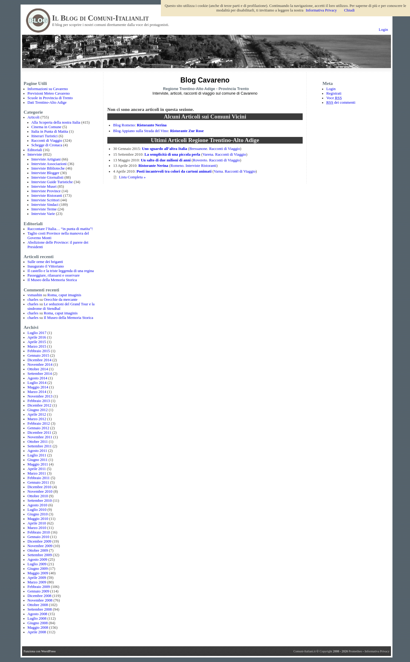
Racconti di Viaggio (46, 140)
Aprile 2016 (37, 337)
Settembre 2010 (40, 500)
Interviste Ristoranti (46, 195)
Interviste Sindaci (45, 205)
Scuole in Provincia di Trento (50, 98)
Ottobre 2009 (38, 550)
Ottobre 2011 (38, 442)
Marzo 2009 (37, 582)
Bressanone (198, 149)
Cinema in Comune (46, 127)
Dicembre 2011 (39, 432)
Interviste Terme (44, 209)
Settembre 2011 (40, 446)
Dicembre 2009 (39, 541)
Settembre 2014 (40, 374)
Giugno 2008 (38, 623)
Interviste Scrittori (45, 200)
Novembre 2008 (40, 600)
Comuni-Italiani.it (304, 651)
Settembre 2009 (40, 555)
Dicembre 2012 (39, 405)
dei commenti (340, 102)
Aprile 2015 (37, 342)
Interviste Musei (44, 186)
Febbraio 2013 (39, 401)
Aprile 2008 (37, 632)
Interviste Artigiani (46, 159)
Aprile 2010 (37, 523)
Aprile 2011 (37, 469)
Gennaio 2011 (38, 482)
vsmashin (35, 295)
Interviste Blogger (45, 173)
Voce (334, 98)
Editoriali (35, 150)
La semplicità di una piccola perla (172, 154)
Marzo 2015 (37, 346)
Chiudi (349, 10)
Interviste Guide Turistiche (52, 182)
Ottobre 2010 (38, 496)
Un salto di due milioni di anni (166, 160)
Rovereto (200, 160)
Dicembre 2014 (39, 360)
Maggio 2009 (38, 573)
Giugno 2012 (38, 410)
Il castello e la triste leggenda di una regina (61, 271)
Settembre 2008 (40, 609)
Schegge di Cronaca (46, 145)
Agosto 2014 (37, 378)
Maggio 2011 (38, 464)
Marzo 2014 (37, 392)
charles (33, 299)
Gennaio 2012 (38, 428)
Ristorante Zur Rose (186, 131)
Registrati (333, 93)
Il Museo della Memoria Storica (52, 280)
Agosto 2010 (37, 505)
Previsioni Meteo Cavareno (49, 93)
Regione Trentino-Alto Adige (189, 88)
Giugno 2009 (38, 568)
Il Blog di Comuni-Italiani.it (100, 18)
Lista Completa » (132, 177)
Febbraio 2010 (39, 532)
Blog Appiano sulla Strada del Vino (140, 131)
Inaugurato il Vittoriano (46, 266)
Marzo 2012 (37, 419)
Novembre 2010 (40, 491)
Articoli (34, 117)
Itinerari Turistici (44, 136)
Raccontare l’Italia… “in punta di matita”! (60, 229)
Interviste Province (46, 191)
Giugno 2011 (38, 460)
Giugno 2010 (38, 514)
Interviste (35, 154)
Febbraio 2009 (39, 587)
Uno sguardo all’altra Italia (164, 149)
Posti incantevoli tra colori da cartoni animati (173, 171)
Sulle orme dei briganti (45, 262)
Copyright (326, 651)
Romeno (177, 166)
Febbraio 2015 (39, 351)
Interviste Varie (43, 214)
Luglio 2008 (37, 618)
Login (383, 30)
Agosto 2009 (37, 559)
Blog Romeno (124, 125)
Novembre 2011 (40, 437)
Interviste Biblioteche (48, 168)
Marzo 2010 (37, 528)
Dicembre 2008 (39, 596)
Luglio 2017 (37, 333)
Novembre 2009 (40, 546)
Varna (218, 171)
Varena (208, 154)
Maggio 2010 (38, 519)
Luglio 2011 (37, 455)
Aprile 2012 (37, 414)
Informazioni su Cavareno (48, 89)
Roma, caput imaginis (64, 295)
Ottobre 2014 (38, 369)
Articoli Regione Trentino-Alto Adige (213, 140)
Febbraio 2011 (39, 478)
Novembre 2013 (40, 396)
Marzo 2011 (37, 473)
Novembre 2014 (40, 364)
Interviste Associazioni (49, 164)
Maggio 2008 (38, 627)
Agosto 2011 (37, 451)
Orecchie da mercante (61, 299)
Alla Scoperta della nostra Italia (55, 122)
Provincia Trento (234, 88)
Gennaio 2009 (38, 591)
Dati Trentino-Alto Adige (47, 102)
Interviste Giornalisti (47, 177)
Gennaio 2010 (38, 537)
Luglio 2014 (37, 383)
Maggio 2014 (38, 387)
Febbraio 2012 (39, 423)
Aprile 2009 (37, 578)
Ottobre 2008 (38, 605)
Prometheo (355, 651)
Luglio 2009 (37, 564)
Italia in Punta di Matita (49, 131)
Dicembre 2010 (39, 487)
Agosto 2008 (37, 614)
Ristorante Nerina (151, 125)
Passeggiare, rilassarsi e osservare (54, 275)
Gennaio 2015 (38, 355)
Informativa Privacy (377, 651)
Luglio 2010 (37, 510)
